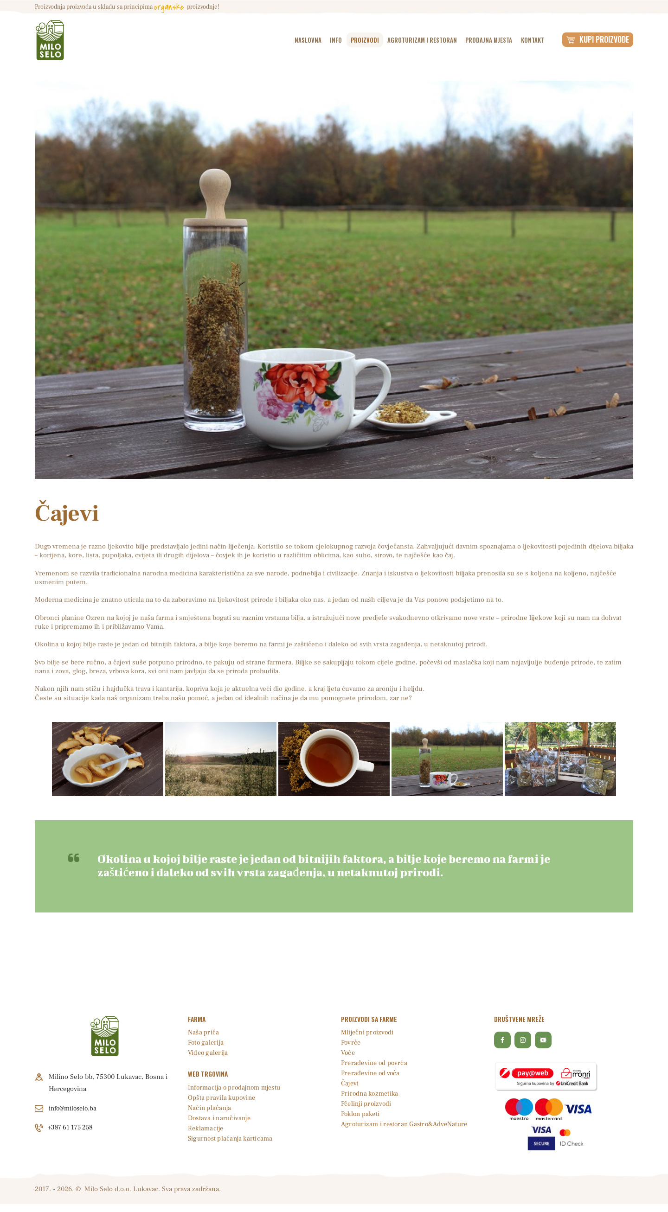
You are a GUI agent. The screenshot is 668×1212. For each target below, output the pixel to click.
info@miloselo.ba (75, 1108)
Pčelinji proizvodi (366, 1103)
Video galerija (208, 1052)
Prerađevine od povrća (375, 1063)
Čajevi (350, 1083)
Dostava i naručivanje (220, 1118)
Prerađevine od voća (371, 1073)
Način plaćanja (210, 1108)
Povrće (351, 1042)
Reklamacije (206, 1128)
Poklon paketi (361, 1114)
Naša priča (203, 1032)
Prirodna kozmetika (371, 1093)
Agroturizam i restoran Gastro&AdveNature (407, 1124)
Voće (348, 1052)
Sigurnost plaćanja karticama (232, 1138)
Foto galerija (206, 1042)
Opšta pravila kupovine (222, 1097)
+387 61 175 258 (73, 1127)
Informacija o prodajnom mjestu (237, 1087)
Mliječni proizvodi (368, 1032)
